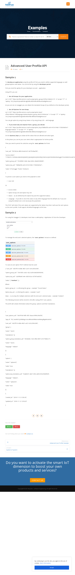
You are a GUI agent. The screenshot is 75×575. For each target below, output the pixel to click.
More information (45, 563)
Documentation (37, 31)
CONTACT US (37, 480)
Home (28, 31)
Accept (52, 567)
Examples (45, 31)
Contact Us (29, 434)
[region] (51, 564)
